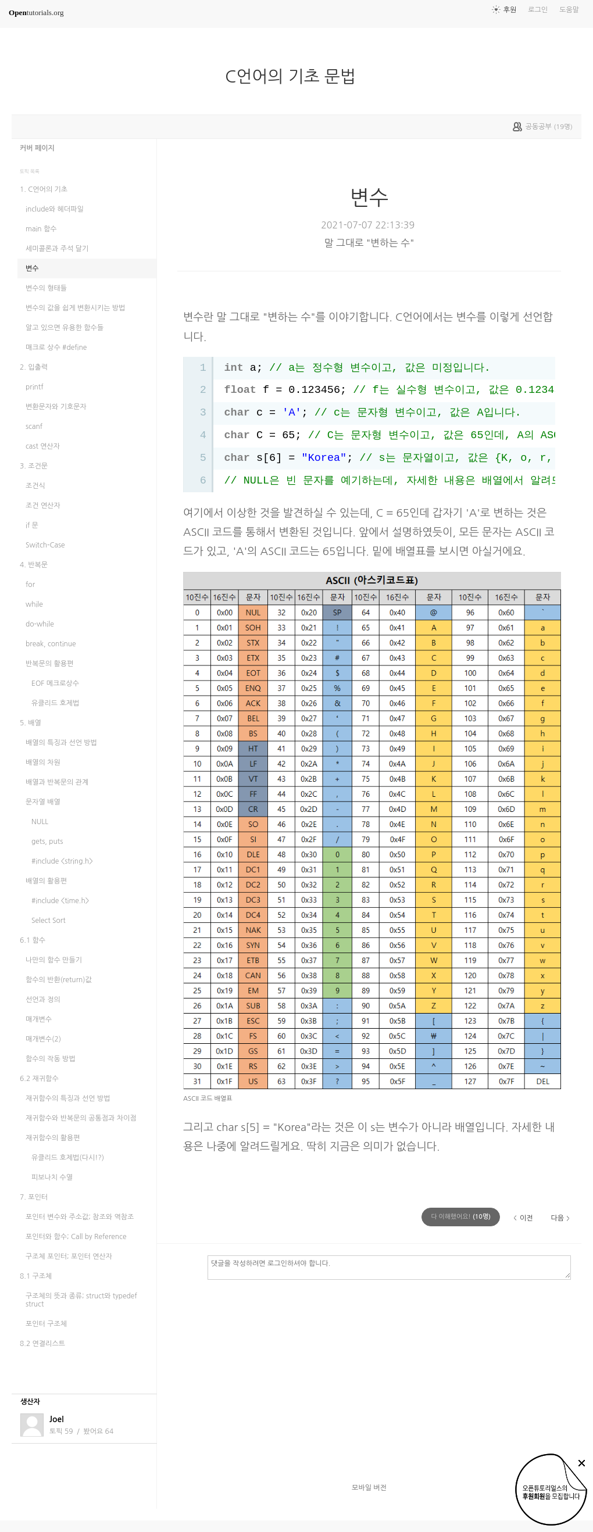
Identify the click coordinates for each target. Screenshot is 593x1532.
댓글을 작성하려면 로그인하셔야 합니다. (389, 1267)
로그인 (538, 9)
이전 (526, 1218)
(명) (461, 1217)
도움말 (569, 9)
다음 (557, 1218)
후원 (510, 9)
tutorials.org (36, 12)
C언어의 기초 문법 (295, 77)
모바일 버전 (369, 1487)
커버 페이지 (37, 148)
